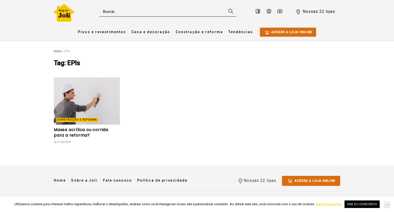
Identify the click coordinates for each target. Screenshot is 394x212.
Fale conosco (117, 180)
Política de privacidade (162, 180)
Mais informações (329, 204)
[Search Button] (230, 12)
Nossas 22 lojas (315, 12)
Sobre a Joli (84, 180)
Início (57, 51)
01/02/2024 (62, 142)
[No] (387, 205)
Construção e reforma (199, 32)
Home (60, 180)
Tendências (240, 32)
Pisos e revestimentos (102, 32)
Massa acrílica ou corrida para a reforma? (81, 132)
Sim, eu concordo (362, 204)
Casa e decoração (150, 32)
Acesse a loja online (288, 32)
